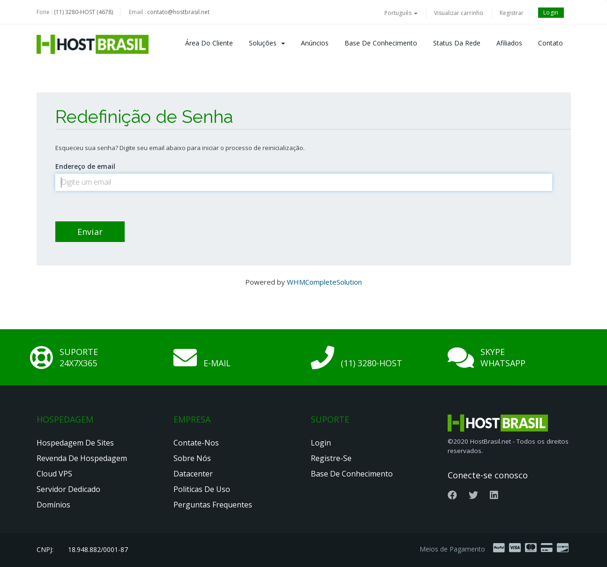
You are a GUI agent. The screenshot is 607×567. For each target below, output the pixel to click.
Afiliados (509, 42)
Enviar (90, 231)
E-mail (217, 363)
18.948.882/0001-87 (98, 549)
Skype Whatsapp (502, 357)
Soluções (267, 42)
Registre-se (331, 458)
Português (401, 13)
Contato (550, 42)
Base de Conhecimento (381, 42)
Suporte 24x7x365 (79, 357)
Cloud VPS (54, 474)
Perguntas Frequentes (212, 504)
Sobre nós (192, 458)
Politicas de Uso (201, 489)
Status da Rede (456, 42)
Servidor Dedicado (68, 489)
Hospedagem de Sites (75, 443)
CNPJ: (45, 549)
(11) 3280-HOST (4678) (83, 12)
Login (551, 12)
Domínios (53, 504)
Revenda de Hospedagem (82, 458)
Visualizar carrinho (458, 13)
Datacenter (193, 474)
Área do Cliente (209, 42)
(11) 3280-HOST (371, 363)
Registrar (512, 13)
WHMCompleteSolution (324, 282)
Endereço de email (85, 166)
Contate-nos (196, 443)
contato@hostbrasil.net (178, 12)
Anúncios (315, 42)
